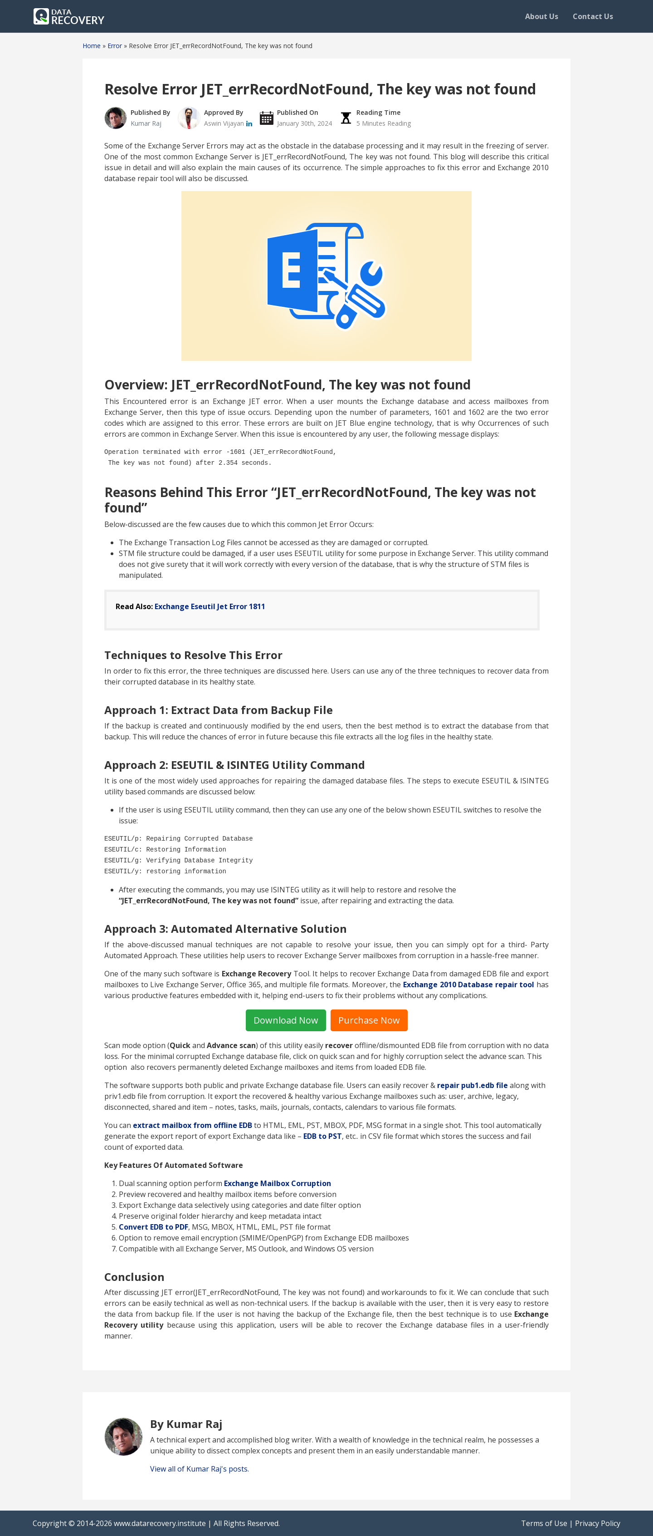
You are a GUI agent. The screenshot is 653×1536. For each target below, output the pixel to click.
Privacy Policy (597, 1523)
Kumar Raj (146, 123)
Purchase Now (369, 1020)
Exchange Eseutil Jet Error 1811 (210, 606)
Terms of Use (544, 1523)
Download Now (285, 1020)
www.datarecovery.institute (160, 1523)
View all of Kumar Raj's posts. (199, 1469)
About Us (541, 16)
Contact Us (593, 16)
